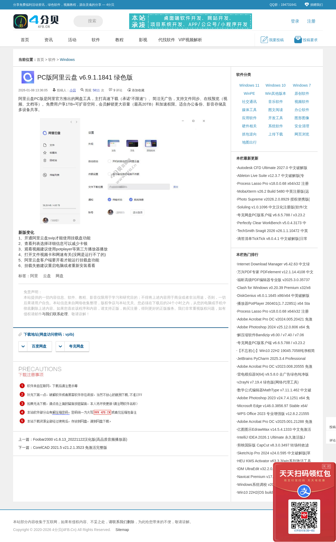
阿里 (34, 275)
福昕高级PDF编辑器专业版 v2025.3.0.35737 (273, 280)
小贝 (73, 90)
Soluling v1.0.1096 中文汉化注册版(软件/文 (272, 207)
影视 (143, 40)
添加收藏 (138, 90)
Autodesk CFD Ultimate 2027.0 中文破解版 (272, 168)
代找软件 (166, 40)
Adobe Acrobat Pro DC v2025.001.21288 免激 (274, 421)
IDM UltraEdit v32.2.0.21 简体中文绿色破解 (272, 469)
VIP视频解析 (190, 40)
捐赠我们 (313, 5)
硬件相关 (249, 126)
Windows (67, 59)
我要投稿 (272, 39)
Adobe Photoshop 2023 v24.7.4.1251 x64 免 (273, 398)
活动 (72, 40)
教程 (119, 40)
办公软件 (302, 110)
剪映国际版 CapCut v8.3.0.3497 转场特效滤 (273, 445)
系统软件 (275, 126)
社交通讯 (249, 101)
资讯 (48, 40)
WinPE (249, 93)
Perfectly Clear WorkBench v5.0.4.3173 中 (271, 223)
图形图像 (302, 118)
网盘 (60, 275)
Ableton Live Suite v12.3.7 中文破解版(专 (270, 175)
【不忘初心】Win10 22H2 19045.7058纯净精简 (276, 351)
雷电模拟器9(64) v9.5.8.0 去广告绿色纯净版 (273, 374)
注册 (311, 21)
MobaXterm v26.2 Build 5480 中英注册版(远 (273, 191)
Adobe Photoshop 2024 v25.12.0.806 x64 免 (273, 327)
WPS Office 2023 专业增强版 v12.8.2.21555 (273, 414)
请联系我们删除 (121, 522)
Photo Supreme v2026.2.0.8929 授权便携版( (273, 199)
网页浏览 (302, 134)
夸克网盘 (71, 346)
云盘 (47, 275)
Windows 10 (276, 85)
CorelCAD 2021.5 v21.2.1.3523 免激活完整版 (70, 447)
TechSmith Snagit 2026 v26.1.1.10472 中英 (272, 231)
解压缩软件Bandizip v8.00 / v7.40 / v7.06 (270, 335)
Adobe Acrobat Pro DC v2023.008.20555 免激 (274, 366)
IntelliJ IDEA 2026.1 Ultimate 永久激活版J (271, 437)
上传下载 (275, 134)
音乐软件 (275, 101)
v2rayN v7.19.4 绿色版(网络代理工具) (267, 382)
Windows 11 (249, 85)
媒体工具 (249, 110)
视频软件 (302, 101)
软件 (96, 40)
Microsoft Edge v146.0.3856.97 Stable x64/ (272, 406)
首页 (25, 40)
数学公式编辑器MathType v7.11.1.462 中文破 (274, 390)
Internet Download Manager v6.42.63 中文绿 (273, 264)
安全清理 (302, 126)
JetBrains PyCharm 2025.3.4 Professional (271, 358)
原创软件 (302, 93)
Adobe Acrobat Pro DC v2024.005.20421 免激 (274, 319)
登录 (295, 21)
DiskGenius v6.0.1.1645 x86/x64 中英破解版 (273, 295)
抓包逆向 (249, 134)
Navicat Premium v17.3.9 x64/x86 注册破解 (272, 477)
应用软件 (249, 118)
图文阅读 (275, 110)
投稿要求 (306, 39)
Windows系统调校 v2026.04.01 (262, 484)
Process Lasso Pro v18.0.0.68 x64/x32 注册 (273, 183)
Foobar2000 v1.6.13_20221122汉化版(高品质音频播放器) (80, 439)
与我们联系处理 (55, 314)
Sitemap (122, 530)
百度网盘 (34, 346)
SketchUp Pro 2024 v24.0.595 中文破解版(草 (274, 453)
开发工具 (275, 118)
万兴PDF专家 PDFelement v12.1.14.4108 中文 (275, 272)
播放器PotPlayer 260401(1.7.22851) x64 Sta (273, 303)
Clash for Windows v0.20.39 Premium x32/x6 (274, 288)
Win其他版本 (275, 93)
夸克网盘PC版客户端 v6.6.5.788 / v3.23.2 (271, 215)
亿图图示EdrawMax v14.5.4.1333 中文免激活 (274, 429)
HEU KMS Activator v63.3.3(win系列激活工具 (274, 461)
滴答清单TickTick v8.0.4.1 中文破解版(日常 (272, 238)
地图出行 (249, 142)
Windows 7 (302, 85)
